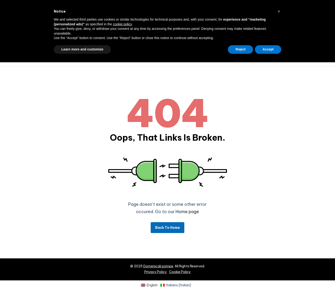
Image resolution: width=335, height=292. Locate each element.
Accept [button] (268, 49)
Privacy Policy (155, 272)
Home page (187, 211)
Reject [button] (240, 49)
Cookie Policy (180, 272)
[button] (279, 11)
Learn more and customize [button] (82, 49)
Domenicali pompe (158, 266)
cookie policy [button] (122, 24)
